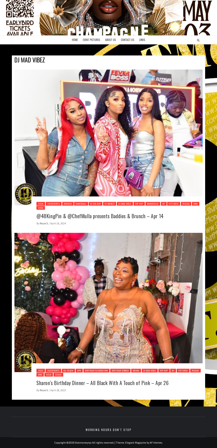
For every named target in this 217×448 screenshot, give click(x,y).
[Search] (198, 40)
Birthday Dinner (120, 370)
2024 (40, 203)
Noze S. (44, 223)
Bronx (136, 370)
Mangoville (153, 203)
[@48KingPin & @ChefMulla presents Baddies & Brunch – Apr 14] (108, 137)
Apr (79, 370)
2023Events (53, 370)
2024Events (53, 203)
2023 (40, 370)
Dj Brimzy (109, 203)
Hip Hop (139, 203)
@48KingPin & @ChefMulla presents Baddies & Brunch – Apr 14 (100, 216)
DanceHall (81, 203)
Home (75, 40)
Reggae (186, 203)
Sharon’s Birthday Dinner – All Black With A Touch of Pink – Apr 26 (102, 383)
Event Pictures (91, 40)
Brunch (68, 203)
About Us (110, 40)
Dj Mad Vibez (125, 203)
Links (142, 40)
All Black (68, 370)
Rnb (196, 203)
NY (164, 203)
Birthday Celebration (96, 370)
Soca (40, 207)
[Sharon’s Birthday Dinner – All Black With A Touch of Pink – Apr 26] (108, 302)
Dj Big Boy (95, 203)
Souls (58, 374)
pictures (173, 203)
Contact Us (127, 40)
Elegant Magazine (135, 442)
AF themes (156, 442)
